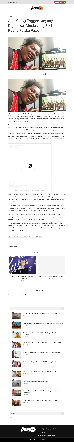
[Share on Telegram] (45, 74)
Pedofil (31, 236)
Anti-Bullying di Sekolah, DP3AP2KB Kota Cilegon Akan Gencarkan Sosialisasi (42, 333)
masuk (17, 295)
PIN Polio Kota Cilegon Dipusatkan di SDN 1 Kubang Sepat (39, 362)
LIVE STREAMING (60, 2)
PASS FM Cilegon (17, 34)
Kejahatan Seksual (21, 236)
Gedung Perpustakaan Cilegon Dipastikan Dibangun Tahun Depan (42, 400)
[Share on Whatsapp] (43, 74)
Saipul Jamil (39, 236)
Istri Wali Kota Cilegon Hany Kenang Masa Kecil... (51, 276)
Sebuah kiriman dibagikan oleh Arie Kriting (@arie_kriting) (29, 190)
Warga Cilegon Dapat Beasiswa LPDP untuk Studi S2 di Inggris (41, 371)
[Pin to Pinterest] (42, 74)
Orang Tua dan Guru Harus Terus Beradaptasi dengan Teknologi (41, 313)
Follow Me (13, 418)
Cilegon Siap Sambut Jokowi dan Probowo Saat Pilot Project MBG (42, 342)
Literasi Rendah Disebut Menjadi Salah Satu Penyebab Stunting (41, 352)
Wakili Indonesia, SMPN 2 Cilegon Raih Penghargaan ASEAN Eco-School (43, 323)
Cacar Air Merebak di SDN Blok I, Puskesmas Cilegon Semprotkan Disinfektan (41, 391)
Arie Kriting (12, 236)
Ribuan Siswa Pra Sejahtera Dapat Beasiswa (35, 381)
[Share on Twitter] (40, 74)
